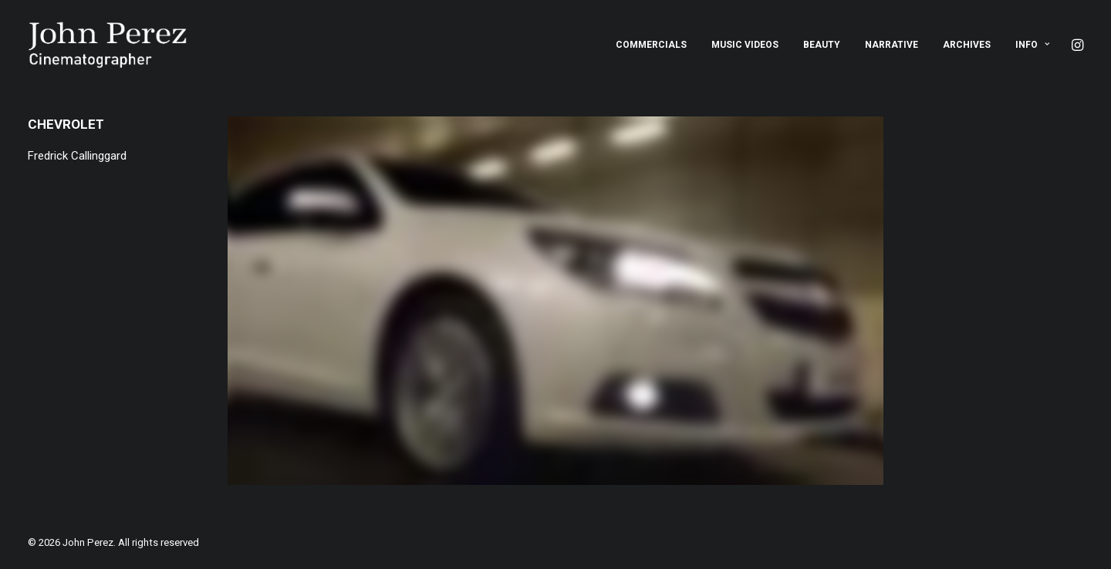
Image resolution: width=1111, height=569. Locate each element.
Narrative (891, 44)
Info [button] (1032, 44)
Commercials (651, 44)
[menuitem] (651, 44)
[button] (1076, 44)
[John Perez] (107, 45)
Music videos (744, 44)
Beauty (821, 44)
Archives (967, 44)
